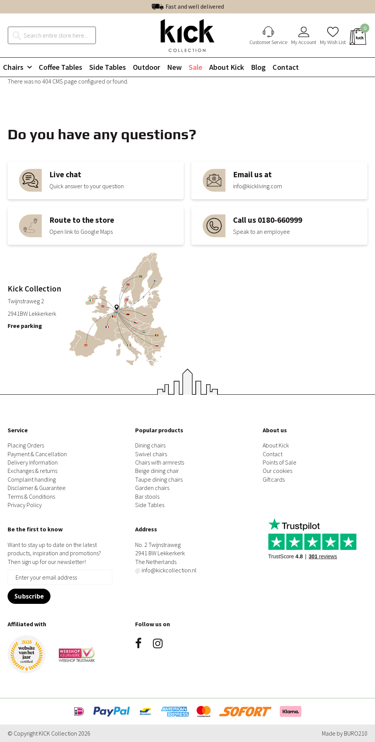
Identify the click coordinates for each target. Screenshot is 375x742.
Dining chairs (150, 445)
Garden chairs (152, 488)
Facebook (138, 643)
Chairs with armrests (159, 462)
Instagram (158, 643)
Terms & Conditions (31, 496)
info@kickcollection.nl (166, 570)
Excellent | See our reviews (204, 6)
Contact (272, 454)
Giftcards (274, 479)
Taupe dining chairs (159, 479)
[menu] (187, 67)
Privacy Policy (25, 505)
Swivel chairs (151, 454)
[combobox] (56, 35)
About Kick (276, 445)
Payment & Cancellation (37, 454)
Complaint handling (32, 479)
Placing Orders (26, 445)
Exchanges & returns (32, 470)
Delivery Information (33, 462)
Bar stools (147, 496)
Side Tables (149, 505)
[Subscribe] (29, 596)
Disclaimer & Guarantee (37, 488)
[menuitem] (20, 67)
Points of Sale (279, 462)
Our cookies (277, 470)
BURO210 (355, 733)
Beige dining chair (157, 470)
